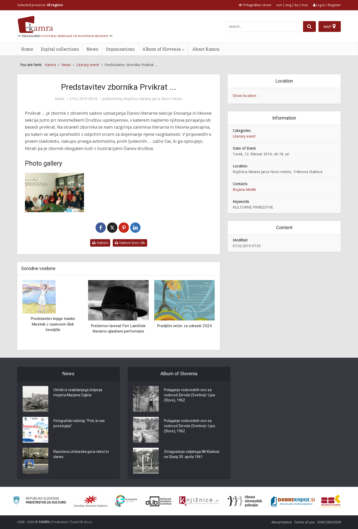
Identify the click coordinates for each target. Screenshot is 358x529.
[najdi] (309, 26)
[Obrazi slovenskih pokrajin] (245, 501)
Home (27, 49)
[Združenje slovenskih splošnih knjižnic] (199, 501)
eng (288, 5)
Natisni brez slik (130, 242)
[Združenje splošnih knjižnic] (330, 501)
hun (305, 5)
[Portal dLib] (159, 501)
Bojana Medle (244, 189)
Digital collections (60, 49)
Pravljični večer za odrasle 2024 (184, 326)
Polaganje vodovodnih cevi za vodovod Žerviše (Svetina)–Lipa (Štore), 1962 (189, 395)
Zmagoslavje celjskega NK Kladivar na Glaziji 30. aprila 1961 (192, 454)
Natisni (100, 242)
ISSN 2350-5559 (329, 522)
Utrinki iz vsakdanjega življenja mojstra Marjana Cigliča (77, 392)
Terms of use (304, 522)
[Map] (329, 26)
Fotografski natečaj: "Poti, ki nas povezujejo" (79, 423)
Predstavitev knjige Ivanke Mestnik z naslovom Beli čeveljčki (53, 324)
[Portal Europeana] (126, 501)
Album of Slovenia (161, 49)
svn (279, 5)
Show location (244, 95)
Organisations (120, 49)
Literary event (244, 136)
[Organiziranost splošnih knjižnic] (90, 501)
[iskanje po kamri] (264, 26)
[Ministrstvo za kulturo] (39, 501)
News (92, 49)
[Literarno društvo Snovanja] (54, 192)
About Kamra (205, 49)
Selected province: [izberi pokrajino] (40, 5)
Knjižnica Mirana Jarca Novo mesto (153, 98)
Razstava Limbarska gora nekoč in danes (81, 454)
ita (296, 5)
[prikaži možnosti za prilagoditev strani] (255, 5)
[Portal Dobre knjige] (293, 501)
